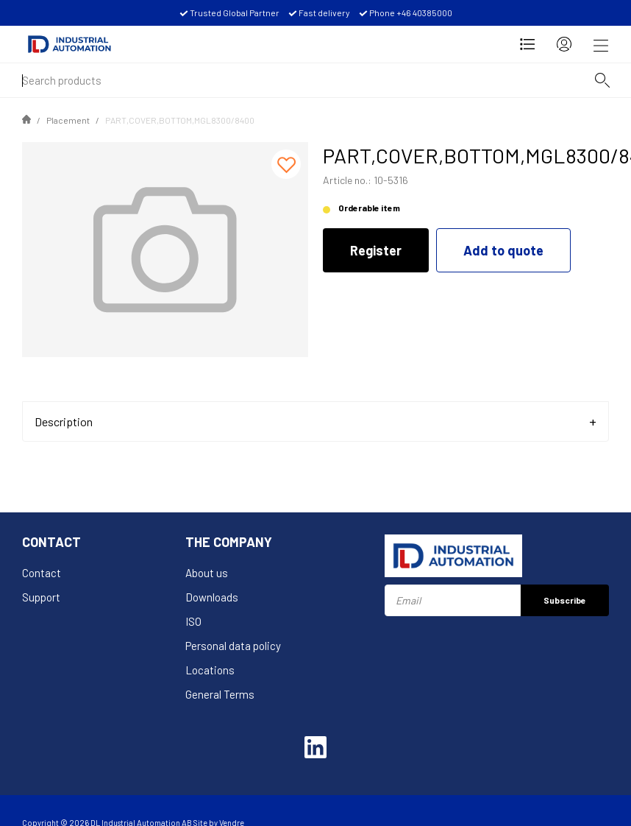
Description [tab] (64, 421)
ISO (193, 621)
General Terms (219, 694)
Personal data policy (233, 645)
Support (41, 597)
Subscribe (564, 600)
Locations (210, 670)
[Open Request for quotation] (527, 44)
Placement (68, 120)
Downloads (211, 597)
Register (376, 250)
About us (206, 572)
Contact (41, 572)
